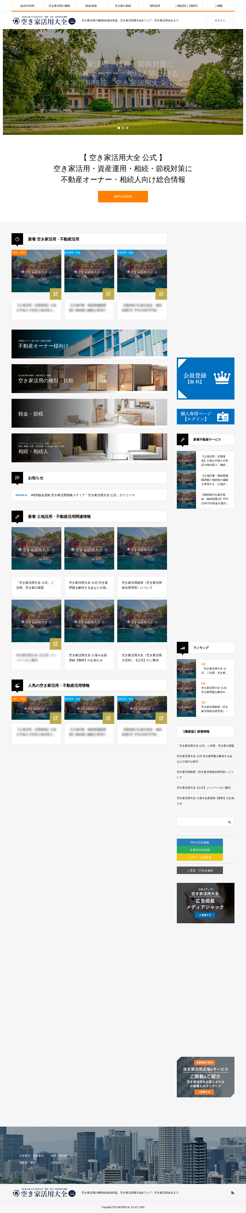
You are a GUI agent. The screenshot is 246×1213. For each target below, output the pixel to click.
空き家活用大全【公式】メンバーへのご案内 (204, 787)
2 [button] (123, 128)
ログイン (220, 20)
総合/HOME (27, 5)
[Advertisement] (205, 291)
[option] (123, 82)
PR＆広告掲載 (210, 842)
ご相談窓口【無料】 (187, 5)
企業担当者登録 (210, 850)
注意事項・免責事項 (31, 1155)
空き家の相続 (123, 5)
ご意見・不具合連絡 (211, 870)
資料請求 (155, 5)
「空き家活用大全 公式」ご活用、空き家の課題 (205, 745)
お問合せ (56, 1162)
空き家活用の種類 (59, 5)
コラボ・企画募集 (210, 857)
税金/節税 (91, 5)
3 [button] (127, 128)
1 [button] (119, 128)
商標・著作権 (59, 1155)
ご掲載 (218, 5)
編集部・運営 (27, 1162)
